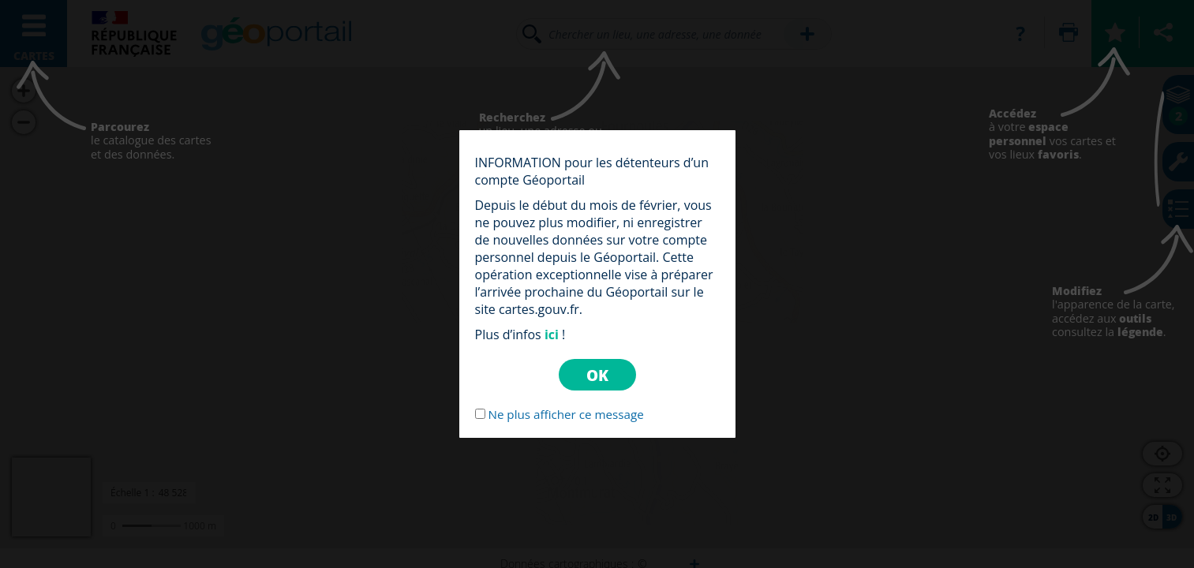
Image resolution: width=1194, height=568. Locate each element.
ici (552, 334)
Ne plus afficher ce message (565, 414)
